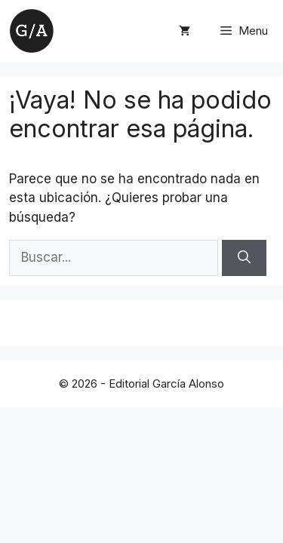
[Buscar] (244, 258)
